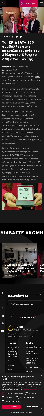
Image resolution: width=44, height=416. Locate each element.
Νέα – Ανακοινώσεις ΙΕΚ (21, 66)
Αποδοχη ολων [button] (11, 407)
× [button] (41, 375)
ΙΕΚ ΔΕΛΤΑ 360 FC (32, 367)
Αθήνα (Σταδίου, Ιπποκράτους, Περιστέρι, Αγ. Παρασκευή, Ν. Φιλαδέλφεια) (13, 351)
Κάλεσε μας (28, 3)
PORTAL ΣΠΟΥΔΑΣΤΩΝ (31, 373)
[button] (22, 412)
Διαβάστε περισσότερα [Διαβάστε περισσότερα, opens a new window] (30, 389)
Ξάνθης (38, 76)
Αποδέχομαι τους (22, 304)
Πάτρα (10, 370)
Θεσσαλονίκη (12, 361)
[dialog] (22, 394)
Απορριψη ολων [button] (32, 407)
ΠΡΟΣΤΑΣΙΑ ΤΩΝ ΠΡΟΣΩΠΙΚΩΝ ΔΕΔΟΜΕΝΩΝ (32, 360)
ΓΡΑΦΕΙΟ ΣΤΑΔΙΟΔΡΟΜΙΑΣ (32, 353)
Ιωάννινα (11, 365)
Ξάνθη (15, 70)
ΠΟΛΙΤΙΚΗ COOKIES (33, 347)
